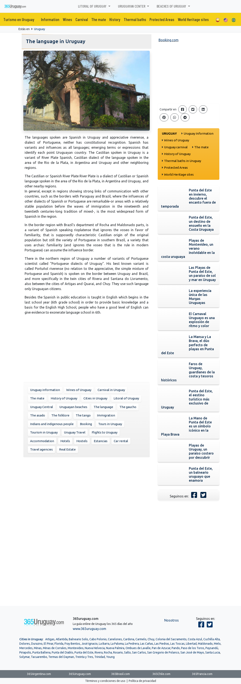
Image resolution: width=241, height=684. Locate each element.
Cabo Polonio (98, 639)
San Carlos (139, 652)
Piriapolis (25, 652)
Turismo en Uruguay (18, 19)
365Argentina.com (39, 674)
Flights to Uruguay (104, 432)
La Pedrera (132, 643)
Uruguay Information (198, 133)
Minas (38, 648)
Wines (67, 19)
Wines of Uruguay (78, 390)
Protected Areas (162, 19)
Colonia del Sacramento (171, 639)
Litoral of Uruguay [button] (92, 6)
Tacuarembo (39, 657)
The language (103, 407)
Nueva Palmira (115, 648)
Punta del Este (83, 652)
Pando (176, 648)
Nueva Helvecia (95, 648)
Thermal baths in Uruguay (182, 161)
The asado (37, 415)
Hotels (65, 441)
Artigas (49, 639)
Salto (127, 652)
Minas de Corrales (54, 648)
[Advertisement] (86, 347)
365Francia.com (202, 674)
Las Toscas (177, 643)
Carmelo (140, 639)
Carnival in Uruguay (111, 390)
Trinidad (99, 657)
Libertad (191, 643)
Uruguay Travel (74, 432)
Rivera (99, 652)
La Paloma (117, 643)
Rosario (118, 652)
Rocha (108, 652)
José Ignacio (89, 643)
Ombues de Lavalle (138, 648)
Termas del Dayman (61, 657)
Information (50, 19)
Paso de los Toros (192, 648)
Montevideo (75, 648)
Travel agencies (41, 449)
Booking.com (169, 40)
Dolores (24, 643)
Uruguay (39, 29)
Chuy (151, 639)
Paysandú (211, 648)
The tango (83, 415)
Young (110, 657)
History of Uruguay (64, 398)
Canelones (115, 639)
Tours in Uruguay (110, 424)
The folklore (60, 415)
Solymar (24, 657)
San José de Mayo (192, 652)
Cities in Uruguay (95, 398)
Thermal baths (135, 19)
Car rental (121, 441)
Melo (217, 643)
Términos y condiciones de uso (105, 681)
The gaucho (127, 407)
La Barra (104, 643)
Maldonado (205, 643)
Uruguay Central (41, 407)
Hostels (81, 441)
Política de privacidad (142, 681)
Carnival (81, 19)
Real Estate (67, 449)
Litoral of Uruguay (126, 398)
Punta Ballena (41, 652)
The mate (98, 19)
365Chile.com (161, 674)
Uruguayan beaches (73, 407)
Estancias (100, 441)
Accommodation (42, 441)
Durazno (36, 643)
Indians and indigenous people (52, 424)
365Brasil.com (120, 674)
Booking (86, 424)
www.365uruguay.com (89, 629)
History (114, 19)
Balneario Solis (78, 639)
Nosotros (171, 620)
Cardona (128, 639)
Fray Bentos (72, 643)
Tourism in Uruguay (44, 432)
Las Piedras (161, 643)
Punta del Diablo (62, 652)
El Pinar (48, 643)
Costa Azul (195, 639)
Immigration (106, 415)
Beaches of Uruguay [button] (172, 6)
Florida (58, 643)
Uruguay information (45, 390)
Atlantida (62, 639)
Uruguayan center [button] (132, 6)
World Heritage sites (193, 19)
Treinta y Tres (84, 657)
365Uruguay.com (80, 674)
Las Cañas (146, 643)
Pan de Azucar (161, 648)
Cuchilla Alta (211, 639)
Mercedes (26, 648)
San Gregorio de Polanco (163, 652)
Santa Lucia (212, 652)
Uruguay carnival (176, 147)
